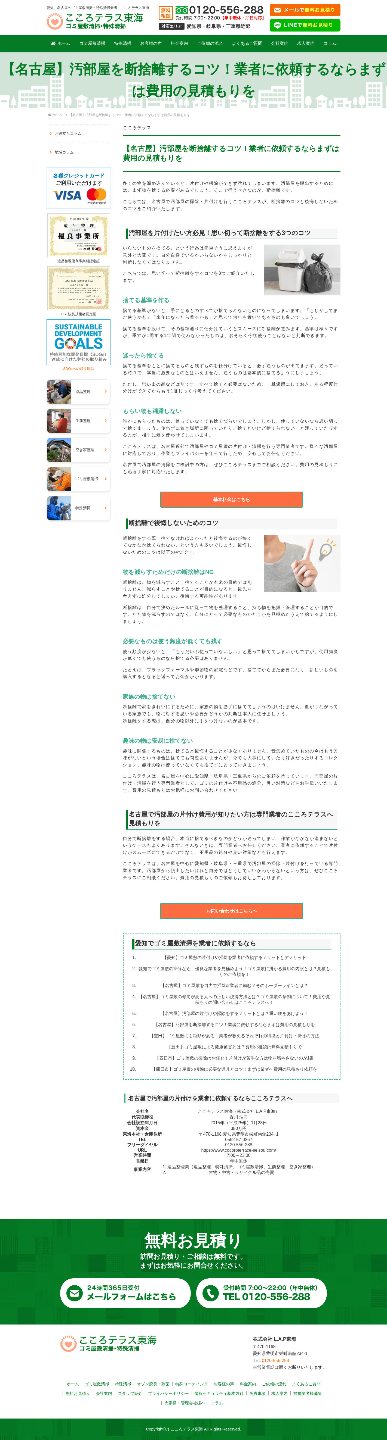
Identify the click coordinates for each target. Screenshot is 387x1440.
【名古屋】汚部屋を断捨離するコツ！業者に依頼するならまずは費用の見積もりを (234, 1024)
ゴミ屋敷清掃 (92, 43)
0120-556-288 (238, 1144)
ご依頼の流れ (210, 43)
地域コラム (64, 152)
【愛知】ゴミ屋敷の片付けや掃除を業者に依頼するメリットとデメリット (234, 957)
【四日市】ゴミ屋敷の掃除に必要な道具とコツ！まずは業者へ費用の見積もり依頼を (234, 1069)
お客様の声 (151, 43)
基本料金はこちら (231, 499)
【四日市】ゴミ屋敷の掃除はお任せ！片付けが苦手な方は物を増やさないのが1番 (234, 1058)
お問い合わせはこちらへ (231, 911)
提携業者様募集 (307, 1393)
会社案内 (279, 43)
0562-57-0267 (238, 1139)
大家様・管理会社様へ (184, 1403)
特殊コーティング (191, 1384)
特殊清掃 (122, 43)
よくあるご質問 (247, 43)
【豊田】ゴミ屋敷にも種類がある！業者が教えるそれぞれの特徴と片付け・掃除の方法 (234, 1035)
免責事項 (257, 1393)
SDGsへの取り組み (78, 366)
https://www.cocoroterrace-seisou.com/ (238, 1150)
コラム (329, 43)
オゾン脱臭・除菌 (153, 1384)
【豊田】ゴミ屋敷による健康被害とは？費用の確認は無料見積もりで (234, 1047)
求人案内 (306, 43)
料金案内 (179, 43)
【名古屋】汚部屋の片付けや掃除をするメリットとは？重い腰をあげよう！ (234, 1013)
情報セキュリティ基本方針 (219, 1393)
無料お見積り (78, 1393)
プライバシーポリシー (168, 1393)
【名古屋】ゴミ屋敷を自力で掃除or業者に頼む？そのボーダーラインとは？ (234, 985)
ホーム (60, 43)
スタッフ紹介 (130, 1393)
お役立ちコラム (68, 133)
